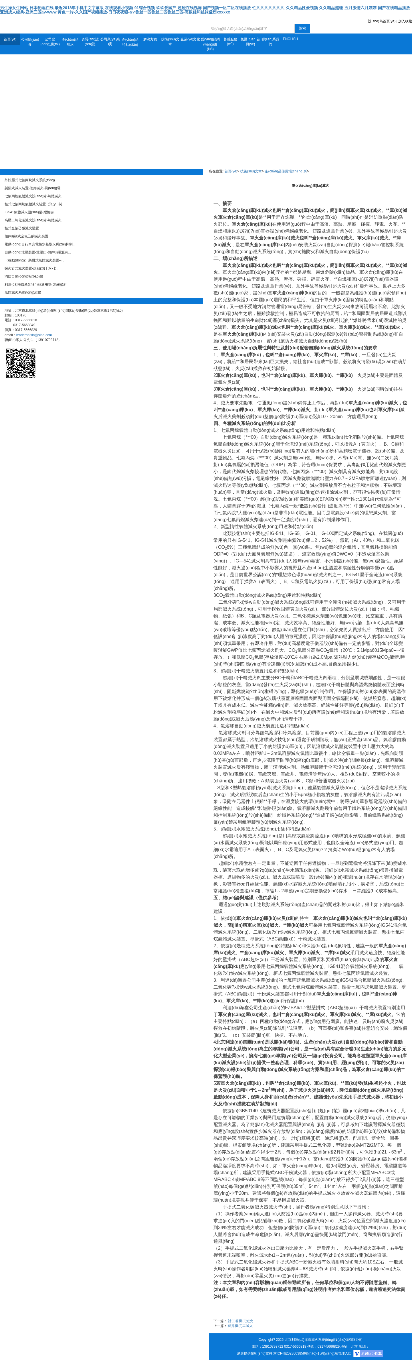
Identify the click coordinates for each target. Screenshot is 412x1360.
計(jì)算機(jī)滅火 (240, 1321)
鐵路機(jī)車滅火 (240, 1326)
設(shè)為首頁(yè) (381, 21)
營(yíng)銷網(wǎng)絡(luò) (210, 44)
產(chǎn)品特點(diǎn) (130, 42)
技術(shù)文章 (170, 41)
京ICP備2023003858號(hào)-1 (296, 1353)
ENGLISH (290, 39)
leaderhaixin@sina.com (34, 335)
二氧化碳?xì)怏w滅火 (274, 932)
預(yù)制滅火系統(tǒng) (279, 787)
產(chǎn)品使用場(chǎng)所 (286, 171)
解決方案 (150, 39)
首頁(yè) (10, 39)
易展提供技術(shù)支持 (254, 1353)
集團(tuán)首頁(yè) (250, 41)
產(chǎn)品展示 (70, 42)
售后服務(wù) (230, 41)
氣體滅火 (248, 526)
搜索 (302, 28)
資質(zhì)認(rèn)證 (90, 41)
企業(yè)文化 (190, 39)
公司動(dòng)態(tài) (50, 41)
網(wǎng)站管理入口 (336, 1353)
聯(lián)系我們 (271, 41)
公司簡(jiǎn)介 (30, 42)
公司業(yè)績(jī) (110, 41)
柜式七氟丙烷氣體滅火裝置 (349, 932)
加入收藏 (405, 21)
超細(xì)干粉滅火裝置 (242, 670)
